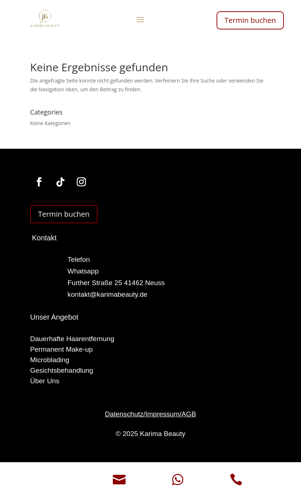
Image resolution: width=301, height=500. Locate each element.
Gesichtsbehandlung (61, 370)
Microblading (50, 360)
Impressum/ (163, 414)
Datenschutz (124, 414)
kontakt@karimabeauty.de (108, 294)
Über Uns (44, 381)
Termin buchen (250, 20)
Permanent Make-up (61, 349)
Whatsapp (83, 271)
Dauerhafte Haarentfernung (72, 339)
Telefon (79, 259)
